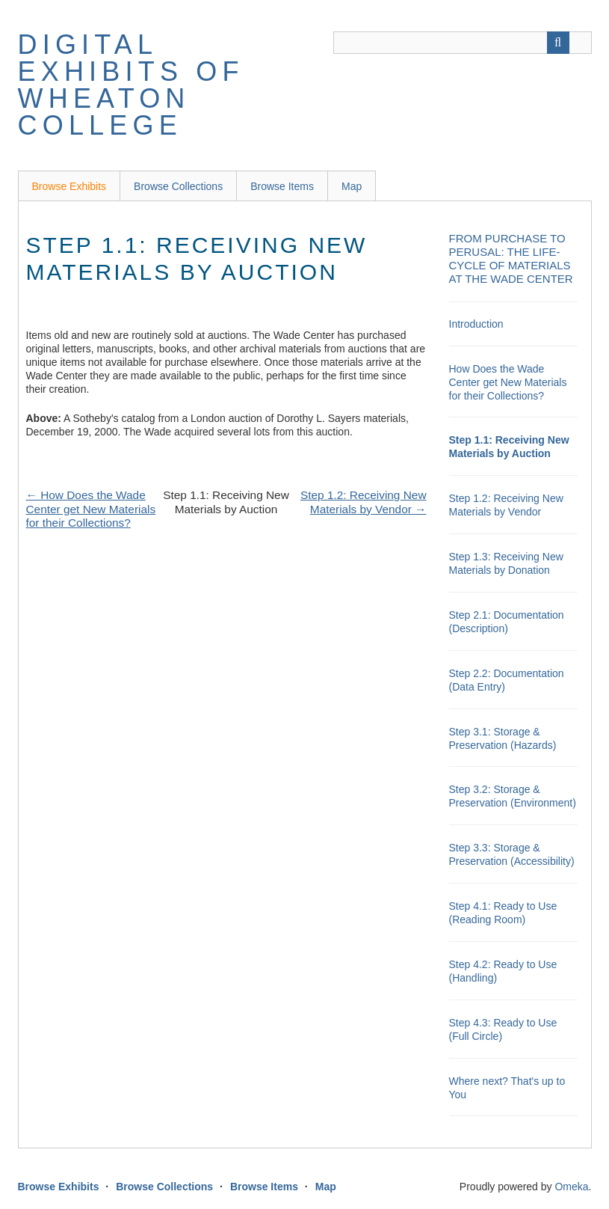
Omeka (571, 1187)
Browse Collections (178, 186)
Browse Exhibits (69, 186)
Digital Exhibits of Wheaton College (131, 85)
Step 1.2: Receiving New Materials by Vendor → (363, 502)
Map (351, 186)
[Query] (462, 42)
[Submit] (558, 42)
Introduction (476, 324)
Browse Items (282, 186)
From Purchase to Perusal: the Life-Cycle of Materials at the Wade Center (511, 258)
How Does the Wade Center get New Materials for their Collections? (508, 382)
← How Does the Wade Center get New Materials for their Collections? (91, 509)
